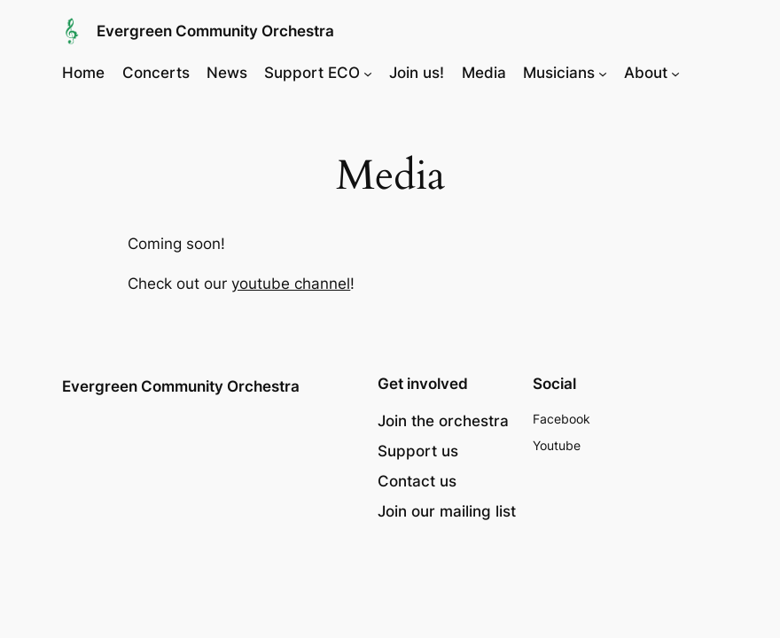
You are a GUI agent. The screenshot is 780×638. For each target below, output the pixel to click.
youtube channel (290, 283)
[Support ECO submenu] (367, 72)
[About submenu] (675, 72)
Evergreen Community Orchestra (215, 31)
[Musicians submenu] (602, 72)
